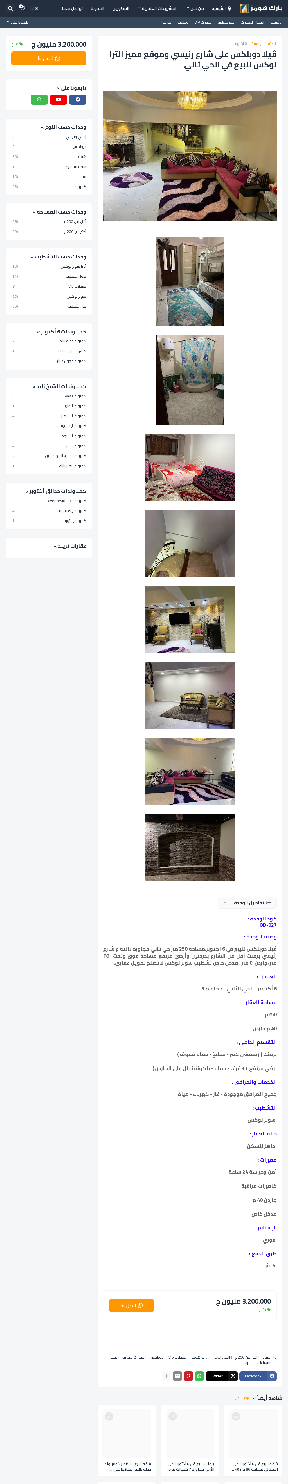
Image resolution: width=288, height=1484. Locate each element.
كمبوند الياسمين (48, 416)
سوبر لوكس (48, 296)
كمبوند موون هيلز (48, 360)
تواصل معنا (72, 8)
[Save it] (236, 1416)
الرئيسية (276, 22)
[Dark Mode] (34, 8)
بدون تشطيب (48, 276)
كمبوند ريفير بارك (48, 465)
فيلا (114, 1357)
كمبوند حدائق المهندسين (48, 455)
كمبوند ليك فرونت (48, 510)
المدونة (98, 8)
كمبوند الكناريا (48, 405)
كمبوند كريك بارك (48, 351)
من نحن (197, 8)
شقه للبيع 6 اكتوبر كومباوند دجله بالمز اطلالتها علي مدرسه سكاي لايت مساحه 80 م (128, 1466)
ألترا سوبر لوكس (48, 267)
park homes (264, 1362)
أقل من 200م (48, 222)
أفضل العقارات (252, 22)
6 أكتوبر (241, 44)
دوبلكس (156, 1357)
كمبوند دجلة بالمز (48, 341)
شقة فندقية (48, 166)
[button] (247, 902)
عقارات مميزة (133, 1357)
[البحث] (10, 8)
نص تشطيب (48, 306)
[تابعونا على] (18, 22)
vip (246, 1362)
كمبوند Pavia (48, 396)
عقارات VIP (203, 22)
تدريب (166, 22)
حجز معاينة (226, 22)
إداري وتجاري (48, 137)
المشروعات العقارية (160, 8)
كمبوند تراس (48, 446)
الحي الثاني (221, 1357)
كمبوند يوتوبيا (48, 520)
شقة (48, 156)
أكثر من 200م (246, 1357)
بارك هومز (200, 1357)
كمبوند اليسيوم (48, 435)
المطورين (120, 8)
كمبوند (48, 186)
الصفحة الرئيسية (264, 44)
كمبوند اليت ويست (48, 425)
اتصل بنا (128, 1305)
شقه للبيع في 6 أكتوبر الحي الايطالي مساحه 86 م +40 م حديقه (254, 1466)
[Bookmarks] (23, 8)
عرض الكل (242, 1398)
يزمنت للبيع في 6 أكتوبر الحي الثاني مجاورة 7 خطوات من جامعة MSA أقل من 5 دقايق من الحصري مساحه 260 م (190, 1466)
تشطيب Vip (177, 1357)
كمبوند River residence (48, 501)
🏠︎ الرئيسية (222, 8)
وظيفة (182, 22)
